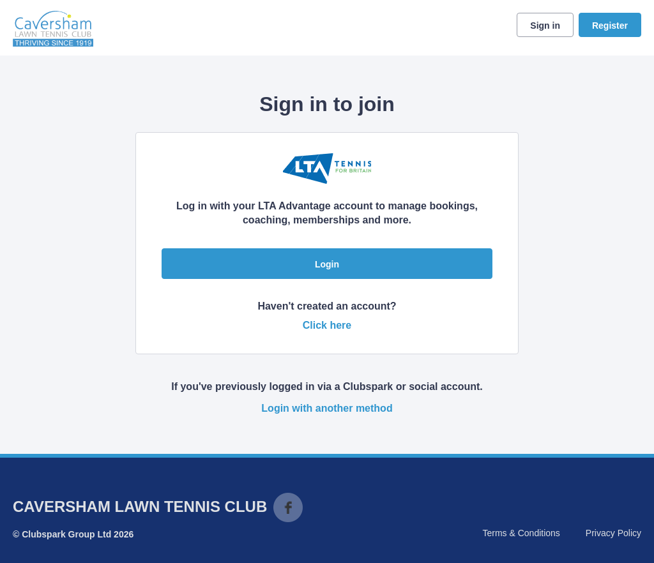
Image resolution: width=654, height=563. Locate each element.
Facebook (288, 507)
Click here (327, 325)
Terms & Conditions (520, 533)
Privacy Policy (613, 533)
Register (610, 25)
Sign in (545, 25)
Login (327, 264)
